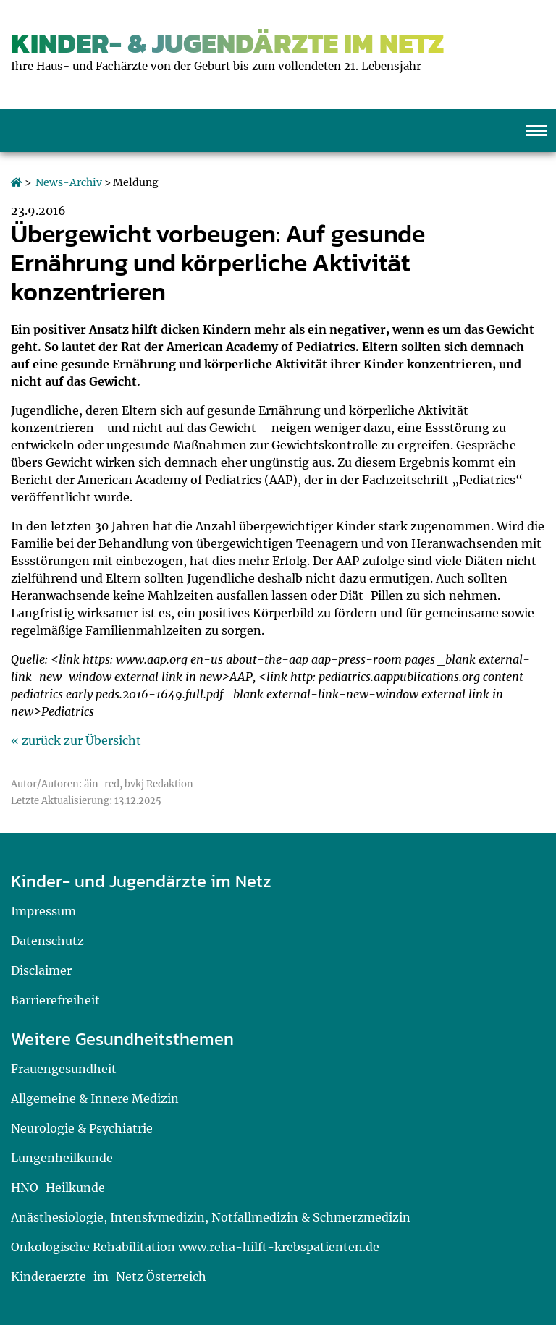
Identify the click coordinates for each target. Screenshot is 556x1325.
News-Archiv (68, 182)
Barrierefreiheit (55, 1000)
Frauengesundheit (64, 1069)
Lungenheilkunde (62, 1158)
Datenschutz (47, 941)
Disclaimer (41, 970)
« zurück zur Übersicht (76, 740)
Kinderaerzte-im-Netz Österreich (108, 1276)
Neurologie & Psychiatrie (82, 1128)
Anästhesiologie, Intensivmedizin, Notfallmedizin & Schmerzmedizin (210, 1217)
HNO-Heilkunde (58, 1187)
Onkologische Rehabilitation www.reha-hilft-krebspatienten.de (195, 1247)
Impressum (43, 911)
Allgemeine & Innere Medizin (95, 1098)
